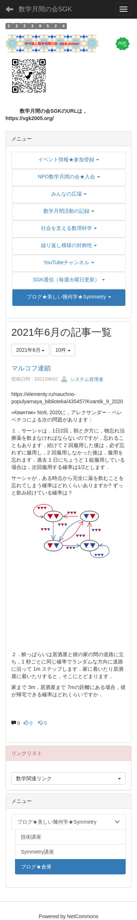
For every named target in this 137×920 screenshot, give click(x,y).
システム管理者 (82, 379)
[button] (68, 296)
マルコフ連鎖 (31, 368)
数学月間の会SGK (45, 9)
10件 (63, 350)
